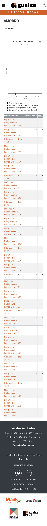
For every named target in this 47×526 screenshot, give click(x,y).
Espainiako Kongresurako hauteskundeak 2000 (13, 195)
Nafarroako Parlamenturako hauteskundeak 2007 (13, 241)
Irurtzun (11, 28)
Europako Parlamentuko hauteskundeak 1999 (13, 169)
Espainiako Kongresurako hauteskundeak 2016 (13, 340)
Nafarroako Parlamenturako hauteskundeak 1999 (13, 185)
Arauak (31, 484)
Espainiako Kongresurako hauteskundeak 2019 (13, 350)
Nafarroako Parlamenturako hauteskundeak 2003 (13, 212)
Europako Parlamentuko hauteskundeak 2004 (13, 231)
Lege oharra (30, 479)
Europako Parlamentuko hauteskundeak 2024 (13, 413)
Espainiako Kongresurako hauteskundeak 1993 (13, 122)
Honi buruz (16, 479)
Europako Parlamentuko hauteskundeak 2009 (13, 267)
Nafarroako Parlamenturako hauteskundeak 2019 (13, 366)
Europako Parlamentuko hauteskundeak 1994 (13, 132)
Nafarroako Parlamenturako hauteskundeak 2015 (13, 320)
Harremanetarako (19, 489)
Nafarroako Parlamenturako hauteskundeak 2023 (13, 393)
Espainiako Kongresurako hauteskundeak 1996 (13, 159)
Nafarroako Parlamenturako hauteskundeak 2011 (13, 284)
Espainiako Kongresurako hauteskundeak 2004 (13, 221)
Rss (34, 489)
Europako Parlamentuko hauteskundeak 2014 (13, 304)
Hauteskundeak (23, 12)
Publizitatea (18, 484)
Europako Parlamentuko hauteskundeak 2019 (13, 376)
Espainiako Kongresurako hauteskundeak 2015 (13, 330)
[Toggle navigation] (3, 5)
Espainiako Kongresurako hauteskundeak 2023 (13, 403)
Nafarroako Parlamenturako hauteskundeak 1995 (13, 149)
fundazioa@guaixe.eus (23, 445)
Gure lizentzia (11, 455)
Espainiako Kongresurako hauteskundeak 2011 (13, 294)
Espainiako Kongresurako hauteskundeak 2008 (13, 258)
